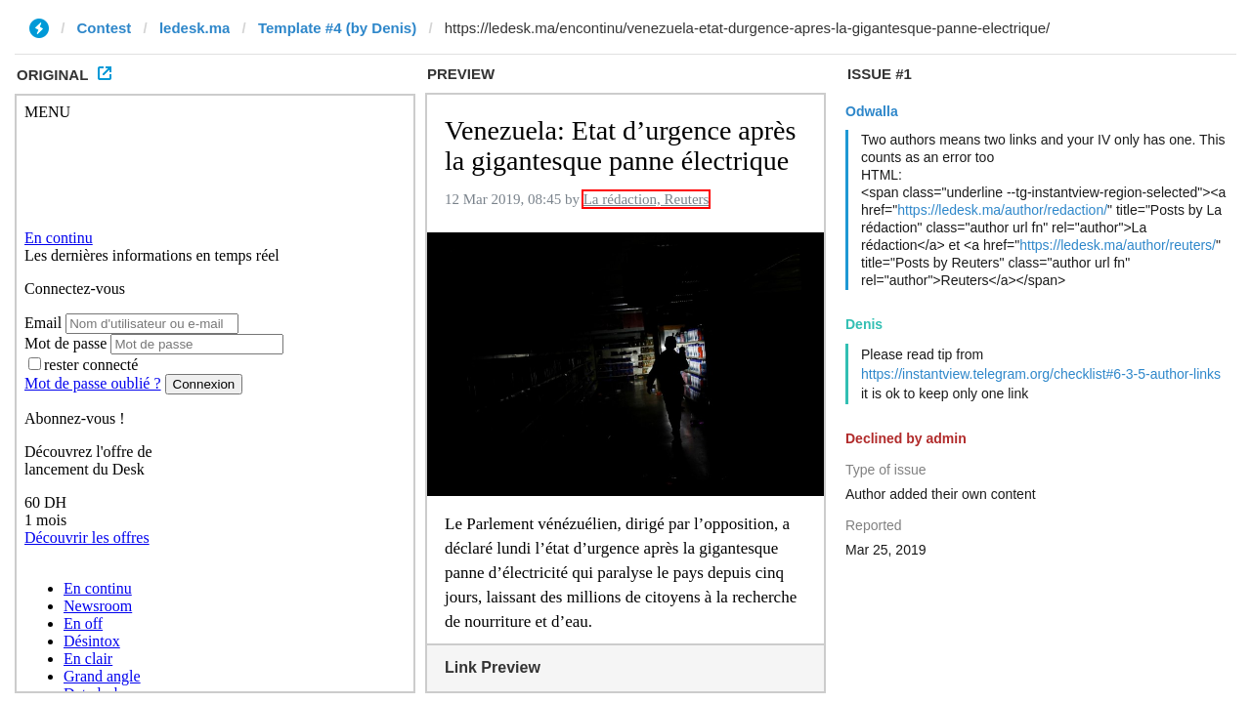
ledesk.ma (195, 28)
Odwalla (871, 111)
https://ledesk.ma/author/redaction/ (1002, 210)
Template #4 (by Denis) (337, 28)
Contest (104, 28)
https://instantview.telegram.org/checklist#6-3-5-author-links (1041, 374)
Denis (864, 324)
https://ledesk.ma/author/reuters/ (1117, 245)
